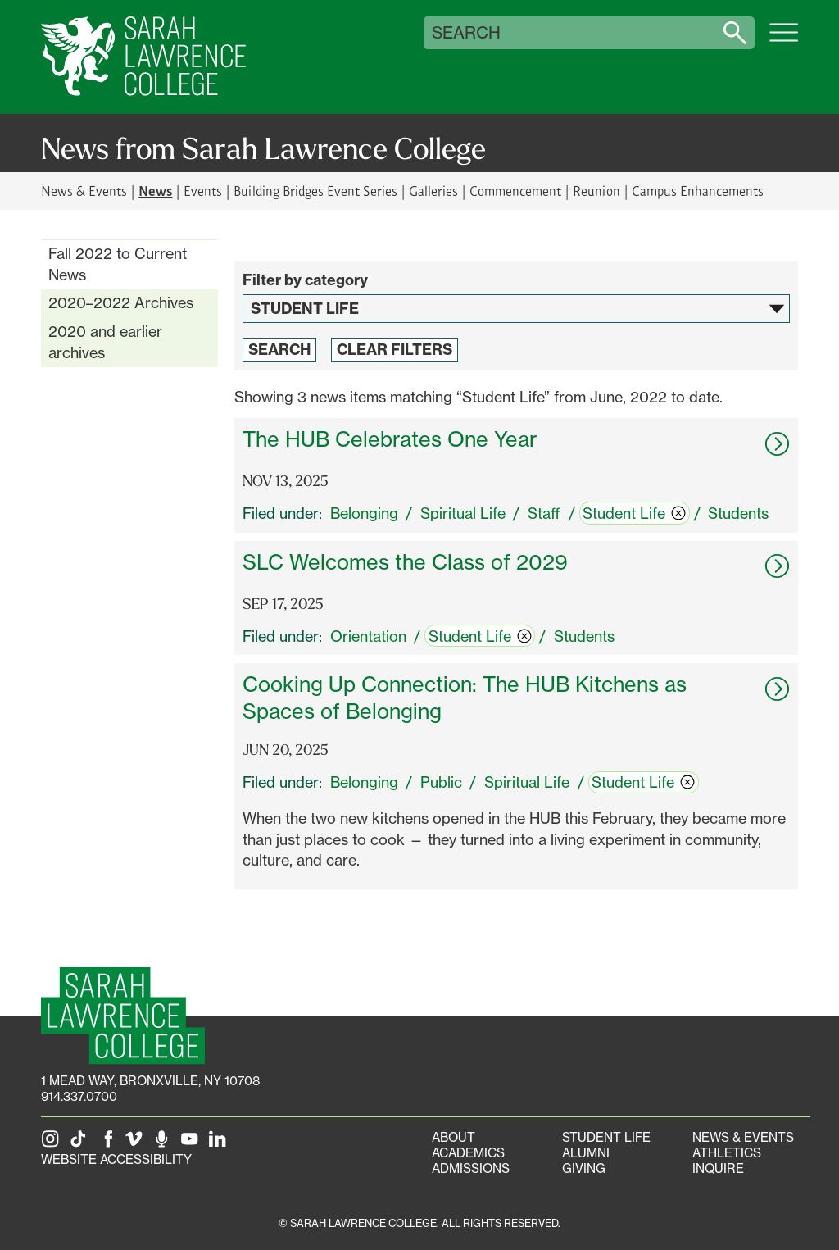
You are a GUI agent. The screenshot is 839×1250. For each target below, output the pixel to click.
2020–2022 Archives (120, 302)
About (453, 1137)
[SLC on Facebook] (109, 1144)
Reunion (596, 190)
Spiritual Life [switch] (463, 513)
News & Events (84, 190)
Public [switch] (441, 782)
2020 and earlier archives (105, 341)
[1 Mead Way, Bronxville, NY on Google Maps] (150, 1081)
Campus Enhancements (698, 190)
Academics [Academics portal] (468, 1153)
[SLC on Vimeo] (137, 1144)
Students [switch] (738, 513)
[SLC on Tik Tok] (81, 1144)
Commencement (515, 190)
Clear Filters (394, 349)
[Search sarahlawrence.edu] (735, 32)
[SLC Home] (143, 57)
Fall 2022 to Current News (117, 264)
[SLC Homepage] (123, 1016)
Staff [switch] (544, 513)
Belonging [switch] (364, 513)
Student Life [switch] (634, 513)
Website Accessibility (116, 1159)
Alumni (586, 1153)
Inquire (718, 1168)
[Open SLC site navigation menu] (783, 41)
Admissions (471, 1168)
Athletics (726, 1153)
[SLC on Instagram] (53, 1144)
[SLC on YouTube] (192, 1144)
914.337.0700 (79, 1096)
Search (466, 33)
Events (203, 190)
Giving (583, 1168)
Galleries (433, 190)
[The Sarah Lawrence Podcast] (164, 1144)
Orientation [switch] (368, 636)
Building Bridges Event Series (315, 190)
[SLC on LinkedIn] (220, 1144)
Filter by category (305, 279)
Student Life (606, 1137)
